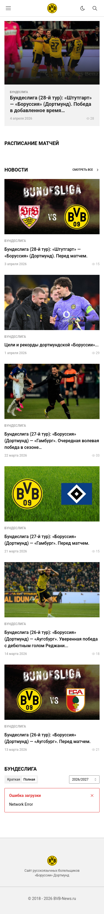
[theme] (82, 8)
